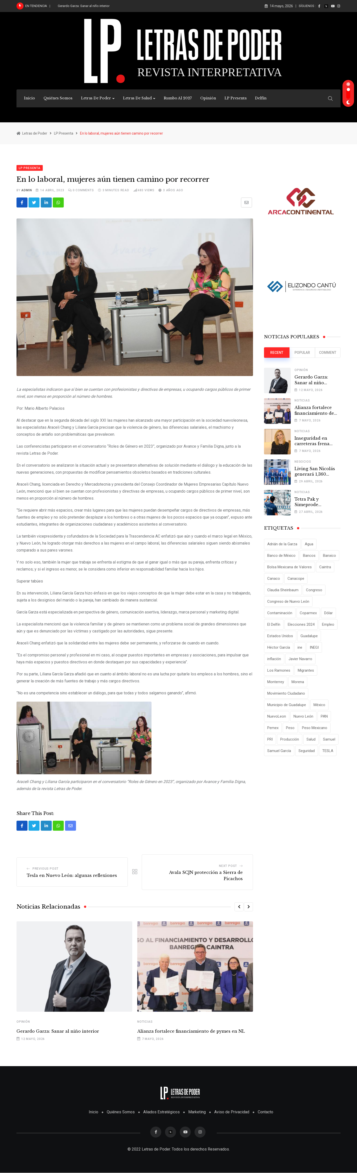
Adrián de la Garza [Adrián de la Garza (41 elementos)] (282, 544)
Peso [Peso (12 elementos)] (290, 728)
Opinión (208, 98)
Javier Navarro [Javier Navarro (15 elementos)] (300, 659)
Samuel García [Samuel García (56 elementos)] (279, 751)
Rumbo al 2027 (178, 98)
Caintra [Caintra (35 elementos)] (325, 567)
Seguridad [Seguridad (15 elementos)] (306, 751)
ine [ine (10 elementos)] (300, 647)
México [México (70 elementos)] (319, 705)
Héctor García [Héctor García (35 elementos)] (278, 647)
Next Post (228, 866)
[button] (239, 907)
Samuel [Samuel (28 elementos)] (329, 739)
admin (26, 190)
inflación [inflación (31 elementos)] (274, 659)
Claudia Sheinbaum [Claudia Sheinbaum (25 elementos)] (282, 590)
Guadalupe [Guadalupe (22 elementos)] (309, 636)
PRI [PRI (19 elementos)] (270, 739)
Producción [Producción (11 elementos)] (289, 739)
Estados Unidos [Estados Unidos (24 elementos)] (280, 636)
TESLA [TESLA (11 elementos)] (327, 751)
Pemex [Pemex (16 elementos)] (272, 728)
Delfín (260, 98)
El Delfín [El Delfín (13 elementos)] (273, 624)
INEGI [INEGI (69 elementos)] (314, 647)
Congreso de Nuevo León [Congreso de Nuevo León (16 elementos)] (288, 601)
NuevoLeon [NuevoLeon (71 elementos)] (276, 716)
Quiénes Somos (58, 98)
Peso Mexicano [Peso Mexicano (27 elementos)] (314, 728)
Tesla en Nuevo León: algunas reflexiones (72, 875)
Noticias (144, 1022)
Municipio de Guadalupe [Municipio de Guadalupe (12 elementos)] (286, 705)
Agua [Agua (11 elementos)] (309, 544)
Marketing (197, 1112)
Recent (276, 353)
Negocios (302, 461)
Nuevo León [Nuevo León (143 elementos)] (303, 716)
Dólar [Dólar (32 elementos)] (328, 613)
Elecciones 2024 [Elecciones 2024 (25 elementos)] (301, 624)
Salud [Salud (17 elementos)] (311, 739)
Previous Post (45, 869)
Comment (327, 353)
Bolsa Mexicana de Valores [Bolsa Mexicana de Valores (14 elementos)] (289, 567)
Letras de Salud (137, 98)
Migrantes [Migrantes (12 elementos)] (306, 670)
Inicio (29, 98)
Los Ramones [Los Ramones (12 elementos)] (278, 670)
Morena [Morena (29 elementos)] (298, 682)
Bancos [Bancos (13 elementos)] (309, 555)
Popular (302, 353)
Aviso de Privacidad (231, 1112)
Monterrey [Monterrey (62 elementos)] (275, 682)
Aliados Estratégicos (161, 1112)
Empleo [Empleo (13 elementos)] (328, 624)
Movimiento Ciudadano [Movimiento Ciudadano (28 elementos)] (286, 693)
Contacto (265, 1112)
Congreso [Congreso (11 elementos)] (314, 590)
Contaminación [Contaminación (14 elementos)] (279, 613)
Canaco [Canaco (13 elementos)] (273, 578)
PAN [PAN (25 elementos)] (324, 716)
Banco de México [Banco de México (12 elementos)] (281, 555)
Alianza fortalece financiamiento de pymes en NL (191, 1031)
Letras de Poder (96, 98)
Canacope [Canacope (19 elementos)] (296, 578)
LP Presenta (235, 98)
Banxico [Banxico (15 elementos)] (329, 555)
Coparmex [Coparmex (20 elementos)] (308, 613)
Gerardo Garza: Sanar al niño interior (84, 6)
